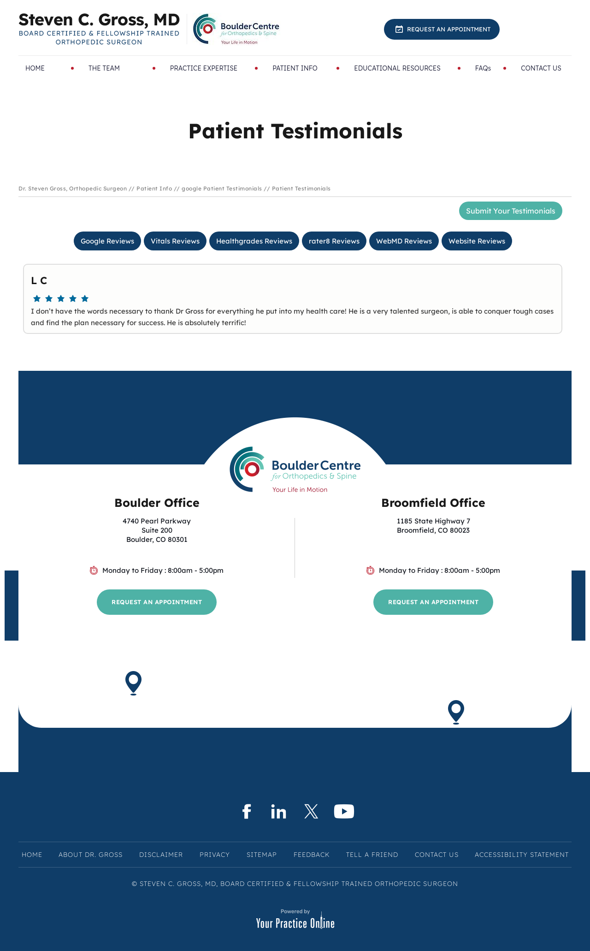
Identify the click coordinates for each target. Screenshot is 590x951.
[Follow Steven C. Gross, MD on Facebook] (246, 811)
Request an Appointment (448, 29)
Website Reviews (476, 241)
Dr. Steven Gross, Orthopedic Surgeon (72, 188)
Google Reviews (107, 241)
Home (32, 854)
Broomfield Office (433, 502)
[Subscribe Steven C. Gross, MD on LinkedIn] (278, 811)
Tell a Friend (372, 854)
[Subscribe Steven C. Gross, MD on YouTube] (344, 811)
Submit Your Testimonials (510, 210)
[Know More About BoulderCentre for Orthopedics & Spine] (237, 29)
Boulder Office (157, 502)
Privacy (215, 854)
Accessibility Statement (522, 854)
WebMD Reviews (404, 241)
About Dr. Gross (91, 854)
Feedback (312, 854)
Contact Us (437, 854)
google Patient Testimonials (222, 188)
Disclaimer (161, 854)
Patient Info (154, 188)
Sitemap (262, 854)
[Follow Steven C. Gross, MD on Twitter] (311, 811)
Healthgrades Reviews (254, 241)
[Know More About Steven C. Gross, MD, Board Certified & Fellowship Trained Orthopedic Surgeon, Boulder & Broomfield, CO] (99, 29)
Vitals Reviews (175, 241)
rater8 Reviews (334, 241)
